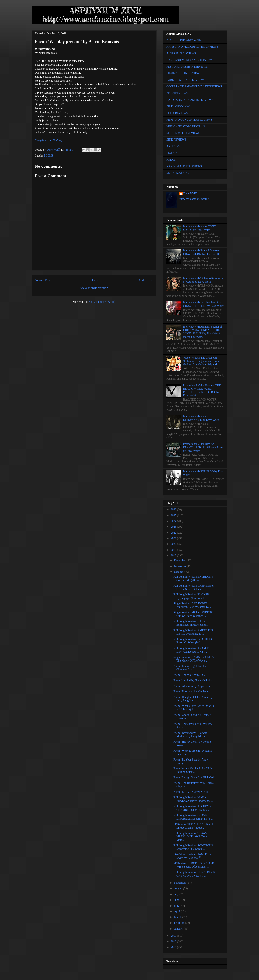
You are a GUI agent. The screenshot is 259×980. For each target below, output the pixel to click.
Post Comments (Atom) (101, 301)
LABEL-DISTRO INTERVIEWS (185, 79)
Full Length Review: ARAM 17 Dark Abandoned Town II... (191, 650)
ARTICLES (173, 146)
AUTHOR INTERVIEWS (181, 53)
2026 (174, 509)
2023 (174, 526)
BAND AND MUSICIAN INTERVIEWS (189, 60)
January (179, 928)
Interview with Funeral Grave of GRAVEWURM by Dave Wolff (201, 252)
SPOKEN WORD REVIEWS (183, 133)
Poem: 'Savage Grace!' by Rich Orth (193, 777)
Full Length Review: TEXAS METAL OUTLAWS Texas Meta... (190, 837)
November (180, 566)
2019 (174, 549)
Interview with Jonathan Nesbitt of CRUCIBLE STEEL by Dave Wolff (203, 304)
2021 (174, 538)
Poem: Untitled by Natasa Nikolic (192, 680)
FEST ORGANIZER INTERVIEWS (187, 66)
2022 (174, 532)
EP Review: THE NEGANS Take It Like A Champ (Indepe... (193, 826)
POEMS (48, 155)
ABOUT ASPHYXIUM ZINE (183, 40)
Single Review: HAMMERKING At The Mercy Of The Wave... (194, 659)
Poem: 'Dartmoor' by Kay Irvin (191, 691)
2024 (174, 521)
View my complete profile (194, 198)
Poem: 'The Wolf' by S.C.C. (189, 674)
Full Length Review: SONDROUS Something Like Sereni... (193, 847)
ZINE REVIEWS (176, 139)
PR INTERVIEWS (177, 93)
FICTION (171, 152)
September (180, 882)
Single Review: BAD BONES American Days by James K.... (192, 605)
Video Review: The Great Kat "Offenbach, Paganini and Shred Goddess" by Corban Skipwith (201, 361)
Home (95, 280)
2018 (174, 555)
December (180, 560)
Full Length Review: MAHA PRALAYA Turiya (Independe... (193, 799)
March (178, 917)
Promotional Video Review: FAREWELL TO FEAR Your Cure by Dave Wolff (203, 447)
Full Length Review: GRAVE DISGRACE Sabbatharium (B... (193, 817)
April (177, 911)
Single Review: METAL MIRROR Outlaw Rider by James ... (193, 614)
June (177, 899)
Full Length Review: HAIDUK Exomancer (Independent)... (191, 623)
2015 (174, 947)
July (176, 894)
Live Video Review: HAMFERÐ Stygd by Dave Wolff (192, 856)
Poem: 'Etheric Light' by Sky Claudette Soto (189, 668)
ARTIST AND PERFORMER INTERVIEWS (192, 46)
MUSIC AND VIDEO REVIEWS (185, 126)
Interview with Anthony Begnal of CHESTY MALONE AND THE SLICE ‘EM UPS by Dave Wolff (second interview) (202, 331)
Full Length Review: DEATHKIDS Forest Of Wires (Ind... (193, 641)
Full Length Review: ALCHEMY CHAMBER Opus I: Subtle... (192, 808)
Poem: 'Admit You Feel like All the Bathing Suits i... (193, 770)
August (178, 888)
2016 (174, 941)
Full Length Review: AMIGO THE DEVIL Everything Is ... (193, 632)
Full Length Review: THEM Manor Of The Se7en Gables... (193, 587)
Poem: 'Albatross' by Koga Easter (192, 686)
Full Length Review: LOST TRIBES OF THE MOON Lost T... (194, 874)
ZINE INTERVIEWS (178, 106)
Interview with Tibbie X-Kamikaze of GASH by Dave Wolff (203, 280)
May (177, 905)
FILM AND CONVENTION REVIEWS (189, 119)
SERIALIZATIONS (177, 172)
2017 (174, 935)
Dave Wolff (190, 193)
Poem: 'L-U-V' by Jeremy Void (190, 791)
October (179, 571)
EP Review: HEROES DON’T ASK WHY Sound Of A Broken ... (193, 865)
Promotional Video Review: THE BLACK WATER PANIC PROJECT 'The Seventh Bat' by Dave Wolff (202, 390)
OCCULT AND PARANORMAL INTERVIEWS (194, 86)
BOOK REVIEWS (177, 113)
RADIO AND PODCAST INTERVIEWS (189, 99)
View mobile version (94, 288)
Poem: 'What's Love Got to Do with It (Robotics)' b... (193, 707)
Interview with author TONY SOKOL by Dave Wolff (199, 228)
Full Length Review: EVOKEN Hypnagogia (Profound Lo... (191, 596)
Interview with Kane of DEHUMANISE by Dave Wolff (201, 418)
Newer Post (43, 280)
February (179, 922)
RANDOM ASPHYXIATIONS (184, 166)
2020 (174, 543)
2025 (174, 515)
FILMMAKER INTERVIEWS (183, 73)
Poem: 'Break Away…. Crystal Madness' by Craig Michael (190, 734)
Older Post (146, 280)
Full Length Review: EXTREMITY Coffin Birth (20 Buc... (193, 578)
